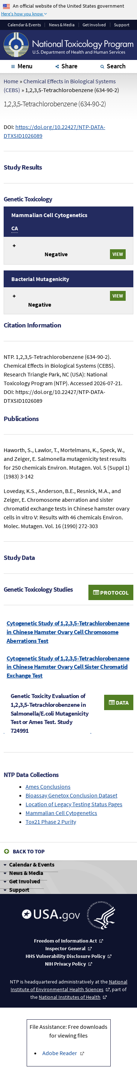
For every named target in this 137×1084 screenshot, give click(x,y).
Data (119, 702)
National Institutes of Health (69, 997)
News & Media (62, 25)
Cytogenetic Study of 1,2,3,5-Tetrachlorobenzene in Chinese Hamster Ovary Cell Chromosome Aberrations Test (68, 632)
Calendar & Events (31, 864)
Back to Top (29, 851)
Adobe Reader (60, 1053)
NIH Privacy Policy (65, 963)
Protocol (111, 592)
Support (121, 25)
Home (11, 81)
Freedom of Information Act (65, 940)
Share (69, 66)
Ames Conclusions (48, 786)
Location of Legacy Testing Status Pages (74, 804)
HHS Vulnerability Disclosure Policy (65, 956)
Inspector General (65, 948)
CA (14, 228)
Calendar (24, 25)
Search (116, 66)
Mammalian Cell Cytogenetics (61, 812)
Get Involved (94, 25)
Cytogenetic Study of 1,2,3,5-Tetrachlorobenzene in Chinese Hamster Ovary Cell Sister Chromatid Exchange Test (68, 667)
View (118, 254)
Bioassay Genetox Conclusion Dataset (71, 795)
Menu (25, 66)
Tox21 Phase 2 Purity (51, 821)
